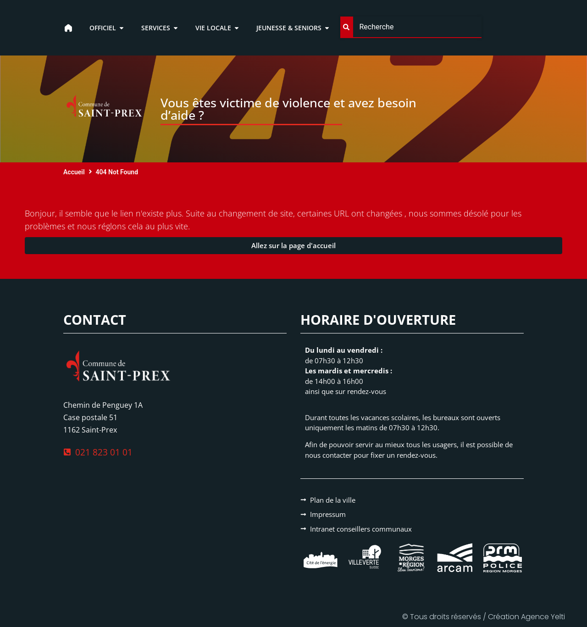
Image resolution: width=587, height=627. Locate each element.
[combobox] (410, 27)
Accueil (74, 172)
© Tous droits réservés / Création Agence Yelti (483, 616)
